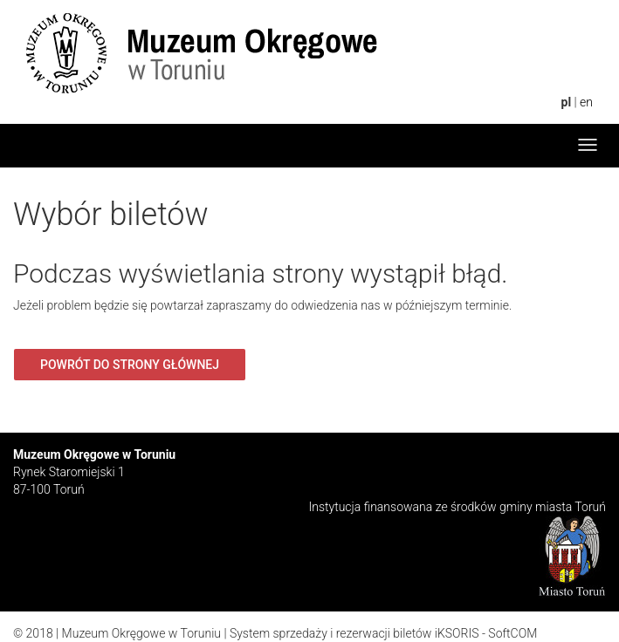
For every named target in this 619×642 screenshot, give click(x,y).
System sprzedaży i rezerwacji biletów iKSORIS (354, 633)
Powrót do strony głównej (129, 365)
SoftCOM (512, 633)
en (586, 102)
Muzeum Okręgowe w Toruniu (141, 633)
